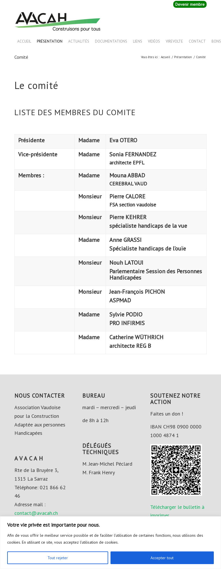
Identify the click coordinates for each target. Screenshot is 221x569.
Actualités (78, 41)
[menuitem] (188, 4)
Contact (197, 41)
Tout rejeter (57, 557)
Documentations (111, 41)
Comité (21, 57)
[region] (110, 542)
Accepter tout (162, 557)
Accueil (24, 41)
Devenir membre (190, 4)
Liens (137, 41)
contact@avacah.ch (36, 513)
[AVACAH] (57, 21)
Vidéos (154, 41)
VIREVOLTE (174, 41)
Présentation (49, 41)
